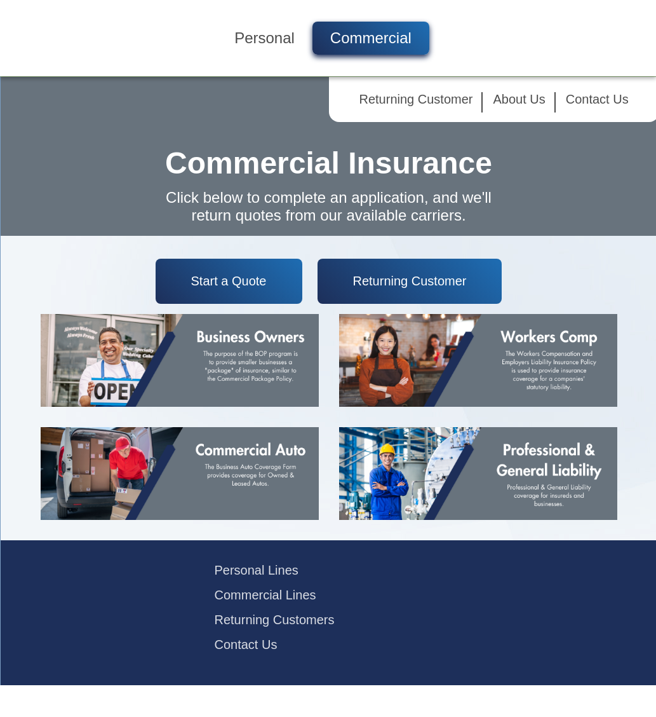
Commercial (371, 37)
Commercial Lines (265, 595)
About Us (519, 99)
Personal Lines (256, 570)
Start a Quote (229, 281)
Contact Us (597, 99)
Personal (264, 37)
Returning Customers (275, 620)
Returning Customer (416, 99)
